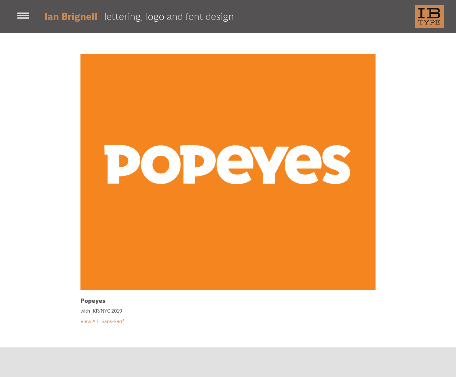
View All (89, 321)
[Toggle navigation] (23, 16)
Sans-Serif (113, 321)
